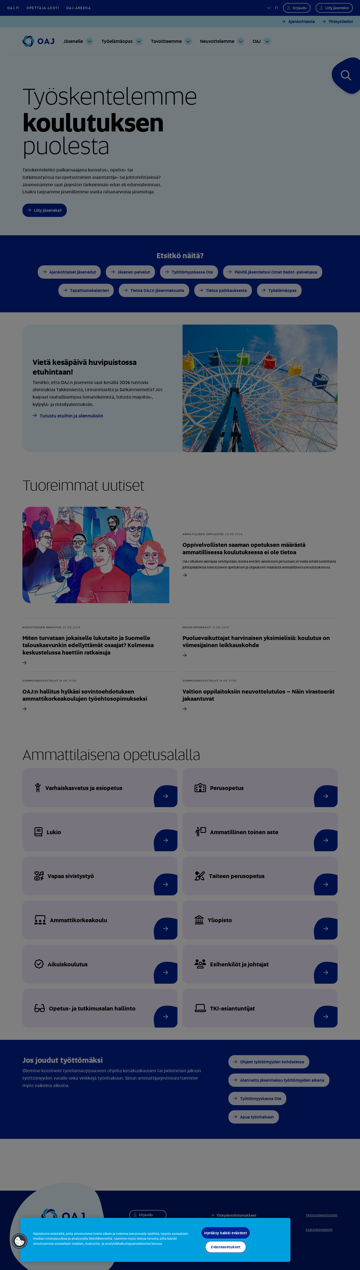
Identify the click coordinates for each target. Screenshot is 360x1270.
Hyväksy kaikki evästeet (225, 1232)
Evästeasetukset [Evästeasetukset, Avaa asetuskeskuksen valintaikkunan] (225, 1246)
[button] (19, 1241)
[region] (155, 1240)
